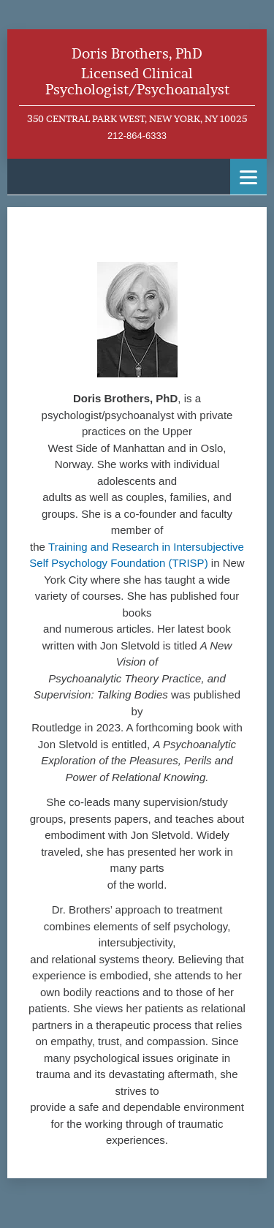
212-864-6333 (137, 135)
